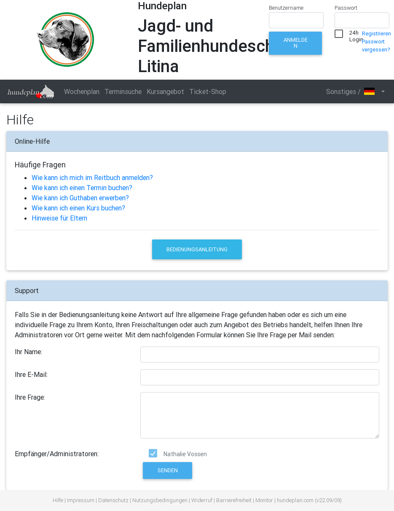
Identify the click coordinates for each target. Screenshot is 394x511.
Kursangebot (165, 91)
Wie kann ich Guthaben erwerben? (80, 198)
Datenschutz (113, 500)
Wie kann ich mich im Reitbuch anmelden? (92, 177)
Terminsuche (123, 91)
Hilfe (58, 500)
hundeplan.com (295, 500)
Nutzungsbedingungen (160, 500)
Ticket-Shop (207, 91)
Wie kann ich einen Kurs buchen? (78, 208)
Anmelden (296, 42)
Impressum (80, 500)
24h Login (356, 35)
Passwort (346, 7)
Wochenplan (81, 91)
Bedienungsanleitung (197, 249)
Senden (168, 470)
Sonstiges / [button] (353, 91)
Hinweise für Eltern (59, 218)
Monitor (264, 500)
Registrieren (376, 33)
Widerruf (201, 500)
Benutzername (286, 7)
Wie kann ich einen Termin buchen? (82, 187)
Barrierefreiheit (234, 500)
